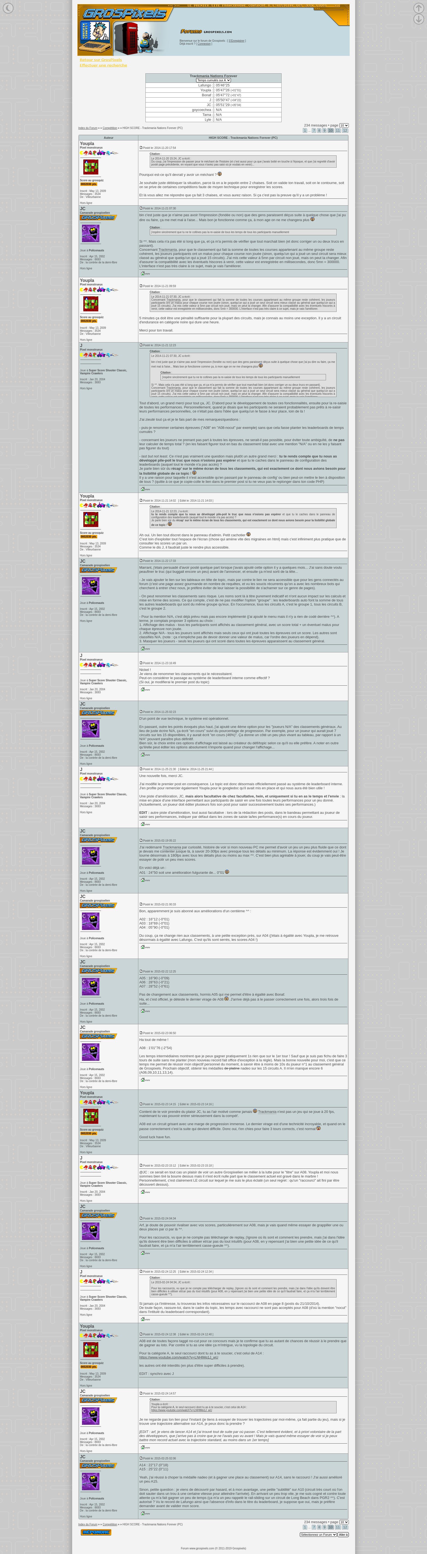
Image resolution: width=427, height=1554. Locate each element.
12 (345, 130)
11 (338, 130)
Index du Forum (87, 128)
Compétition (110, 128)
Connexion (204, 43)
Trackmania (167, 250)
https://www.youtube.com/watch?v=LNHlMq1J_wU (178, 1357)
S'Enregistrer (237, 40)
